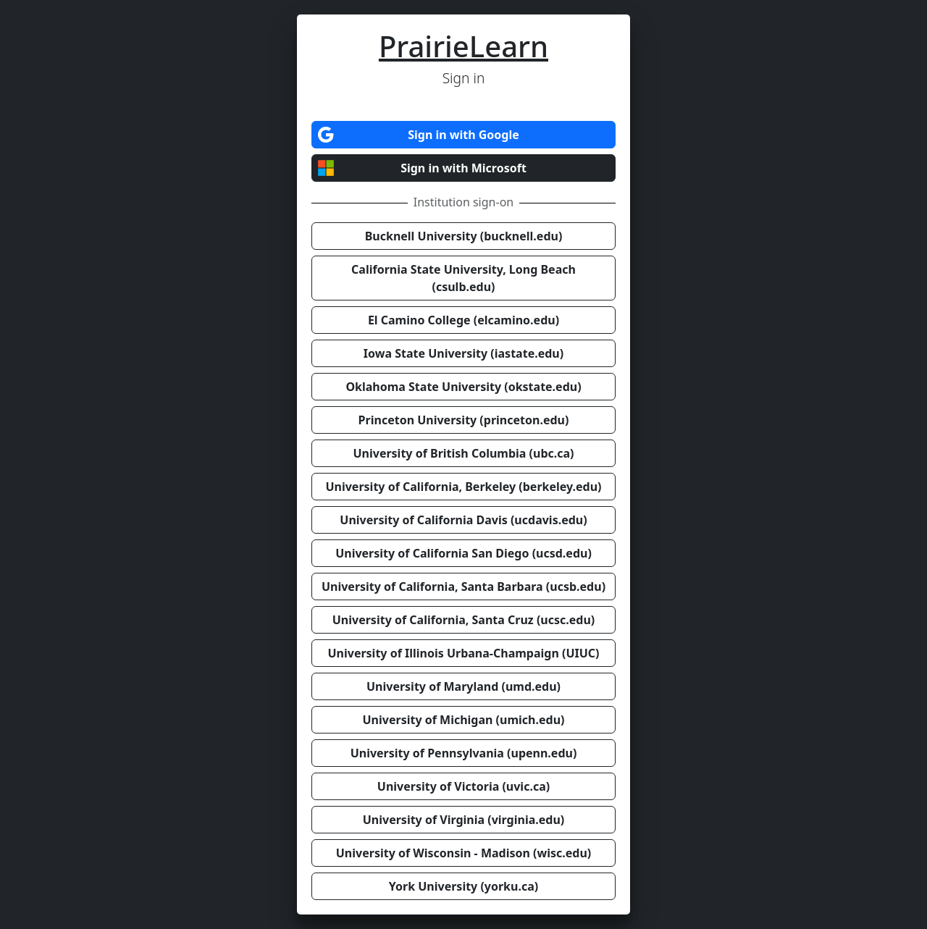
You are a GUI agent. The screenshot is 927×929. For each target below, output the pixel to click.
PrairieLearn (463, 46)
